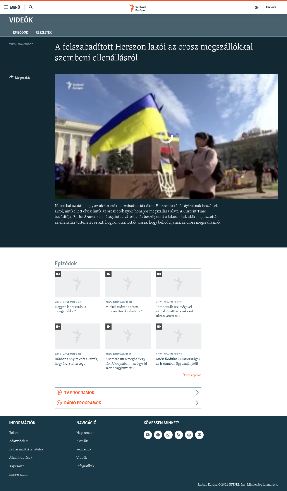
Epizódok (20, 32)
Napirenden (85, 433)
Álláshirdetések (20, 458)
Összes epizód (192, 375)
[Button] (20, 78)
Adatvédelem (19, 441)
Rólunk (14, 433)
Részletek (44, 32)
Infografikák (85, 466)
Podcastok (83, 449)
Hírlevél (271, 7)
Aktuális (82, 441)
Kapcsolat (16, 466)
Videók (81, 458)
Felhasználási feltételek (26, 449)
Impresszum (18, 474)
